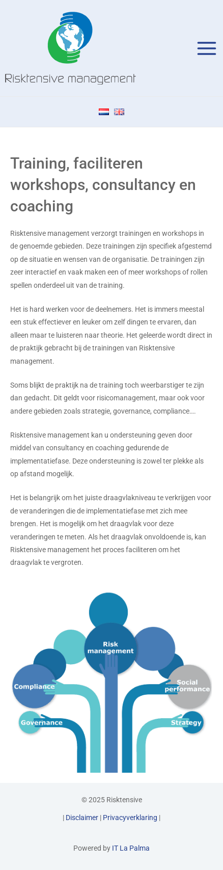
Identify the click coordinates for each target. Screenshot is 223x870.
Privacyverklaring (130, 817)
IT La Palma (131, 848)
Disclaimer (82, 817)
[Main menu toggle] (207, 48)
